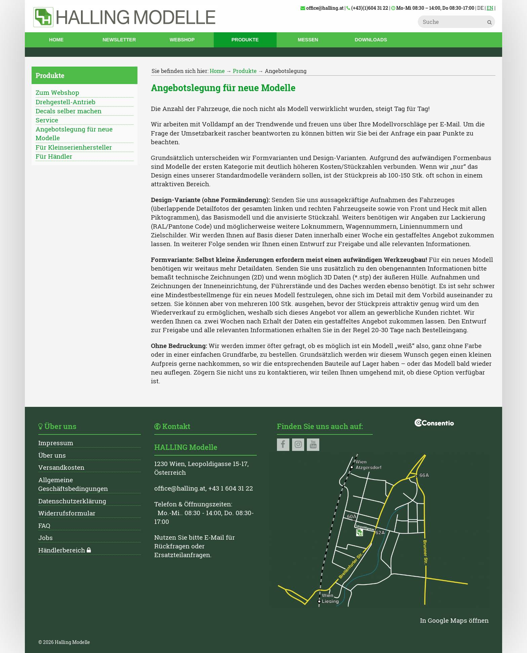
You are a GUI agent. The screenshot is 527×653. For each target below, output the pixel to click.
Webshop (182, 39)
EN (490, 8)
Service (47, 120)
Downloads (371, 39)
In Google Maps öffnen (454, 620)
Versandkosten (61, 467)
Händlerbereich (61, 550)
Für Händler (54, 156)
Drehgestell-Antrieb (65, 102)
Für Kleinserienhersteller (74, 147)
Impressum (55, 442)
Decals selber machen (69, 111)
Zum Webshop (57, 92)
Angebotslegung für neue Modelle (74, 133)
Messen (308, 39)
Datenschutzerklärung (72, 501)
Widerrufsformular (66, 513)
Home (56, 39)
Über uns (52, 455)
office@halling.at (179, 488)
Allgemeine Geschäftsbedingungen (73, 484)
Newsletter (119, 39)
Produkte (245, 39)
